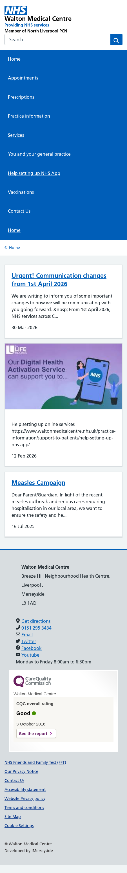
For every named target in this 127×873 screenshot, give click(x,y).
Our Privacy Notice (21, 771)
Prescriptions (21, 97)
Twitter (28, 641)
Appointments (23, 78)
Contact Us (19, 211)
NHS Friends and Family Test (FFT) (35, 762)
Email (27, 634)
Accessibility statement (25, 789)
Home (14, 59)
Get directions (35, 621)
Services (16, 135)
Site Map (13, 816)
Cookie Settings (19, 825)
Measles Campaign (38, 483)
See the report (33, 733)
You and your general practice (39, 154)
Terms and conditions (24, 807)
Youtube (30, 655)
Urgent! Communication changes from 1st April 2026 (59, 280)
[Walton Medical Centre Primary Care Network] (40, 20)
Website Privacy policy (25, 798)
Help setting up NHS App (34, 173)
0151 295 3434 (36, 628)
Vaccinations (21, 192)
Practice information (29, 116)
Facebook (31, 648)
